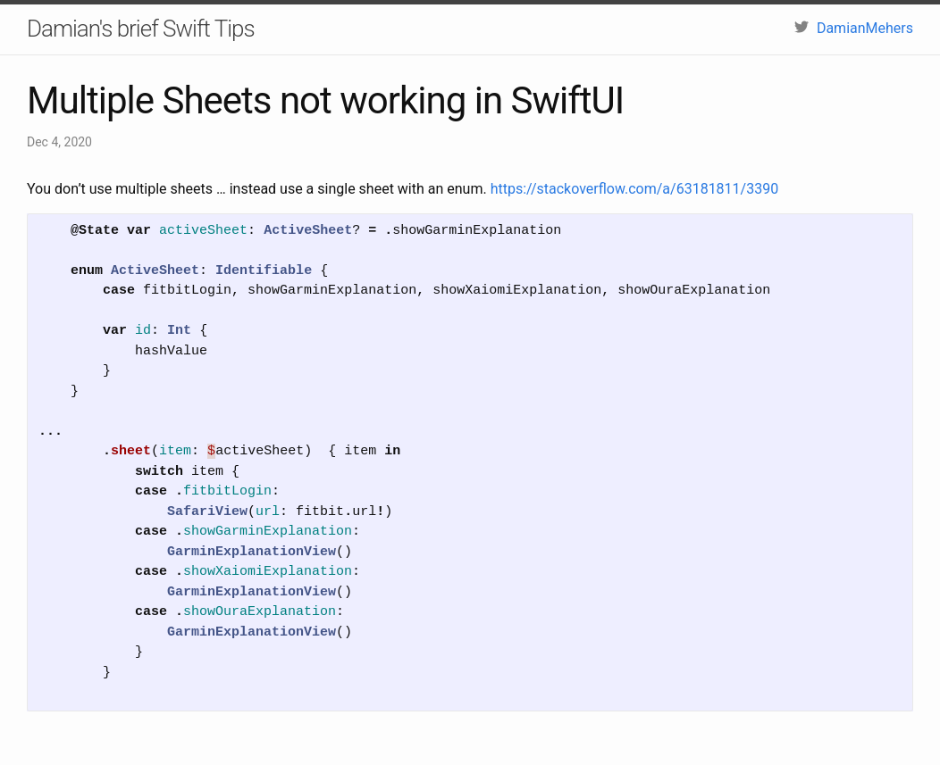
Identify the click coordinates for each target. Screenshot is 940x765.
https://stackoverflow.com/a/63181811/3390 (635, 188)
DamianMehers (853, 28)
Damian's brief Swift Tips (141, 28)
